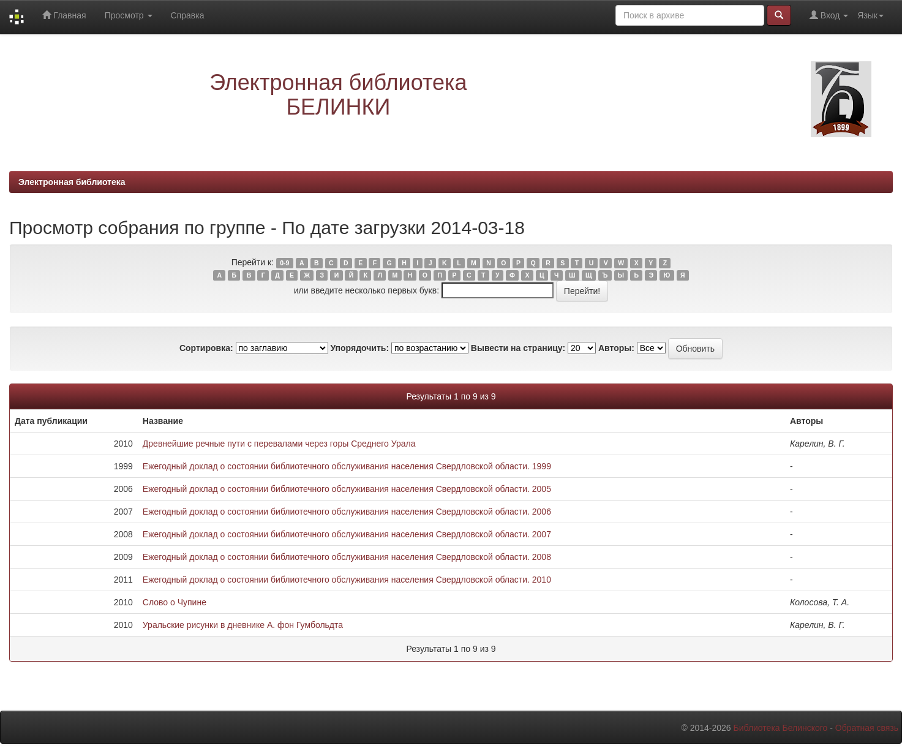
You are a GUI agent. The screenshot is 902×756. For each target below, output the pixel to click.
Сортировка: (206, 348)
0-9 (284, 262)
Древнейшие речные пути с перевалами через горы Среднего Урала (279, 443)
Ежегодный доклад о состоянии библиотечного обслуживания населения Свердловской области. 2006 (347, 511)
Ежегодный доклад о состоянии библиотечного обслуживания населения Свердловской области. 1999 (347, 466)
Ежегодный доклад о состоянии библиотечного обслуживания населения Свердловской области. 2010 (347, 579)
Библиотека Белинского (780, 728)
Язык (870, 15)
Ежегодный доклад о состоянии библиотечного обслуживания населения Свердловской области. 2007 (347, 534)
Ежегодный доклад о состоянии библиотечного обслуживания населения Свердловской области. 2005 (347, 489)
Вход (829, 15)
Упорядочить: (359, 348)
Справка (188, 15)
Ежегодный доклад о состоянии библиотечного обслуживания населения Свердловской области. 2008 (347, 557)
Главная (64, 15)
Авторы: (616, 348)
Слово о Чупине (174, 602)
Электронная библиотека (72, 182)
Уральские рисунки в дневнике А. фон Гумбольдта (243, 625)
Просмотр (128, 15)
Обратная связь (866, 728)
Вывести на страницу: (518, 348)
